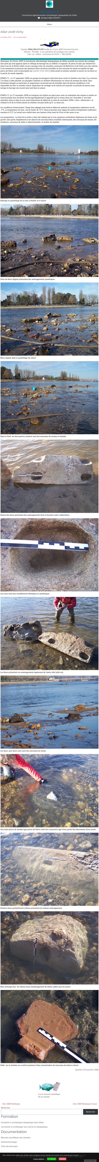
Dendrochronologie (9, 1142)
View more (82, 1155)
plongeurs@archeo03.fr (50, 18)
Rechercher (5, 1107)
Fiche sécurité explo (9, 1146)
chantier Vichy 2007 (41, 71)
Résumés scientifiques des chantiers (16, 1137)
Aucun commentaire (20, 37)
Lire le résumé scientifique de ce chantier (49, 1095)
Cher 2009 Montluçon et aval (85, 1104)
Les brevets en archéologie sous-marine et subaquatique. (24, 1127)
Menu (49, 24)
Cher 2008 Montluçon (11, 1104)
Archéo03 (49, 11)
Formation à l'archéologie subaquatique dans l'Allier (22, 1122)
